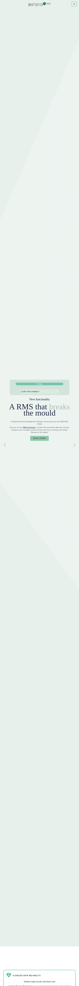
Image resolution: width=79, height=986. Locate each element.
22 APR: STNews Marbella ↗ (29, 391)
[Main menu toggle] (74, 4)
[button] (15, 391)
